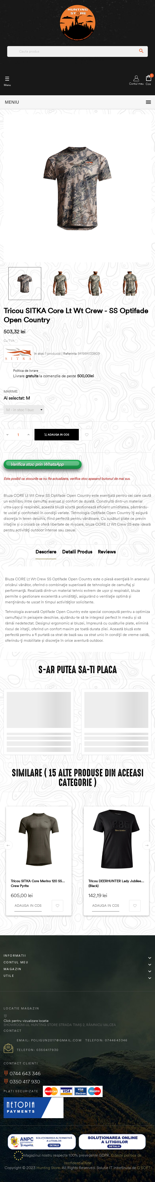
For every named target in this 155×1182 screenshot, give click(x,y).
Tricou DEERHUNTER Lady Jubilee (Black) (114, 883)
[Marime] (24, 409)
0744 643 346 (22, 1073)
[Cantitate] (18, 434)
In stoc (39, 354)
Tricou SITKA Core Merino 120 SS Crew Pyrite (36, 883)
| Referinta (69, 354)
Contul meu (136, 80)
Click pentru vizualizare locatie (26, 1021)
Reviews (107, 552)
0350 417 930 (22, 1082)
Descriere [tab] (45, 552)
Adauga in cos (56, 434)
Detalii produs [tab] (77, 552)
